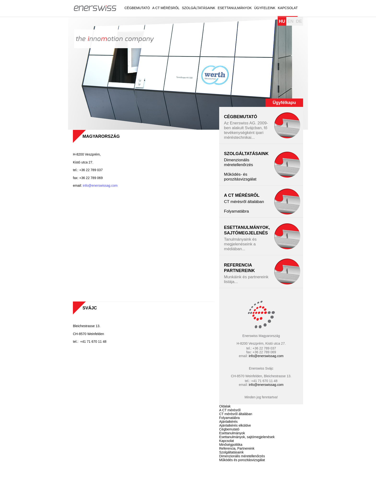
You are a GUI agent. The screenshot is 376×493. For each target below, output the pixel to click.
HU (282, 21)
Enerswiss (95, 8)
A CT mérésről (165, 8)
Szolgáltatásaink (198, 8)
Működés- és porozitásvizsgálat (240, 176)
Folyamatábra (236, 211)
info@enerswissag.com (100, 185)
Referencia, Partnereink (236, 448)
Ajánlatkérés (228, 421)
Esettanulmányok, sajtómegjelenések (247, 437)
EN (291, 21)
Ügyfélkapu (284, 102)
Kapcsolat (288, 8)
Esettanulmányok (235, 8)
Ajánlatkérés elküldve (235, 425)
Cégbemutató (137, 8)
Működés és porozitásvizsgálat (242, 460)
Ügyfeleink (265, 8)
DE (299, 21)
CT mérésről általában (244, 201)
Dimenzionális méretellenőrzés (238, 162)
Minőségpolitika (230, 445)
